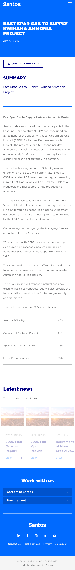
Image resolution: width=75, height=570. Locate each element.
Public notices (32, 543)
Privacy (47, 543)
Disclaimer (61, 543)
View (8, 457)
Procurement (16, 500)
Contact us (14, 543)
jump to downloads (23, 63)
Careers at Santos (20, 492)
